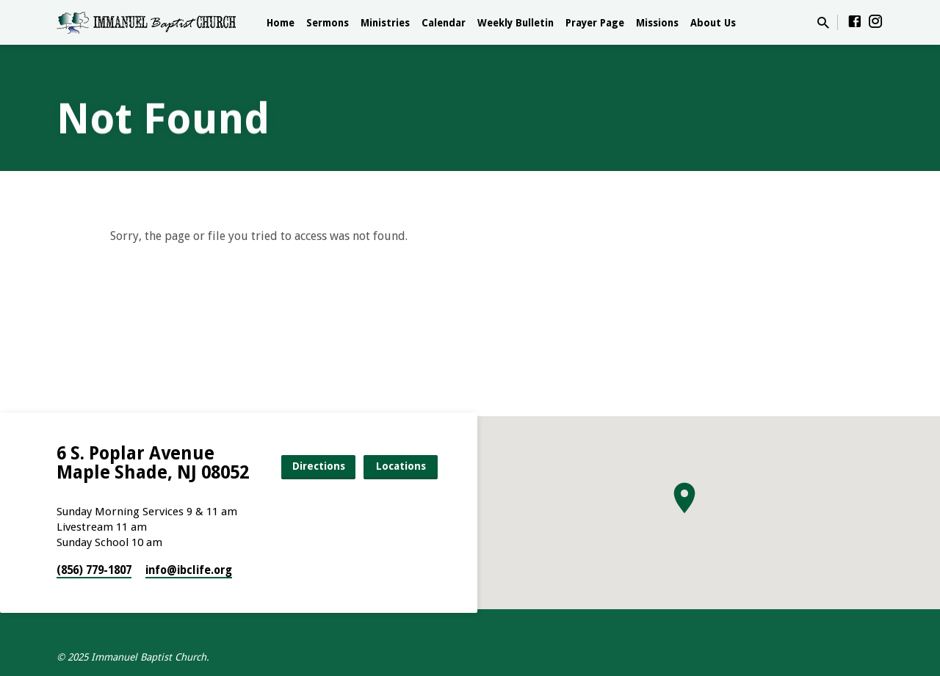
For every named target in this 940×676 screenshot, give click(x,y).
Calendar (444, 23)
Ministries (385, 23)
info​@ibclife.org (188, 570)
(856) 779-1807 (94, 570)
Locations (401, 466)
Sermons (327, 23)
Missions (657, 23)
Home (280, 23)
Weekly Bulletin (515, 23)
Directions (318, 466)
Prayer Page (594, 23)
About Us (713, 23)
